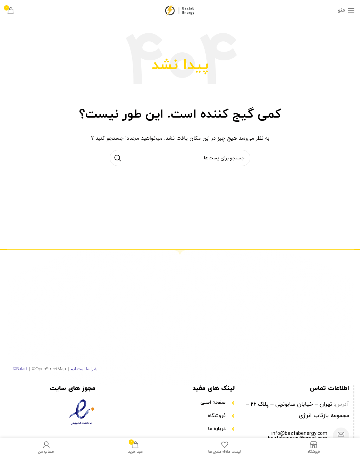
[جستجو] (180, 158)
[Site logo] (180, 10)
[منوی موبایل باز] (346, 11)
